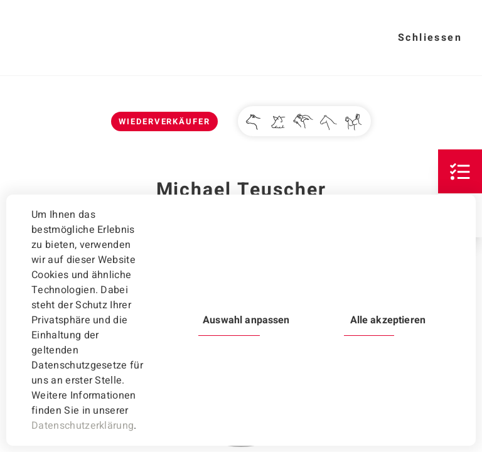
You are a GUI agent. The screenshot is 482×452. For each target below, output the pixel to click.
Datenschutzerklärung (82, 425)
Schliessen (430, 37)
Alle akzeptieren (388, 320)
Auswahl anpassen (246, 320)
